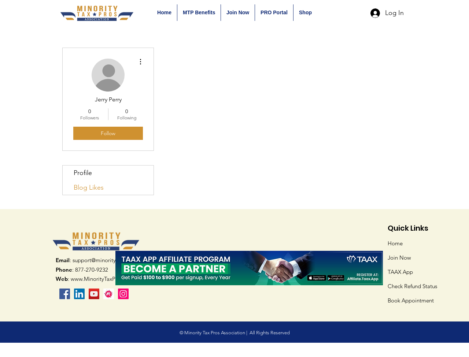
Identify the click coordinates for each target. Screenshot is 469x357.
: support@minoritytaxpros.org (100, 260)
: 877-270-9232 (82, 269)
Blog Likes (89, 187)
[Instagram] (123, 294)
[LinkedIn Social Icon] (79, 294)
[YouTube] (94, 294)
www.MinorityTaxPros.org (102, 278)
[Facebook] (64, 294)
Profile (83, 173)
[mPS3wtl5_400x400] (108, 294)
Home (395, 243)
